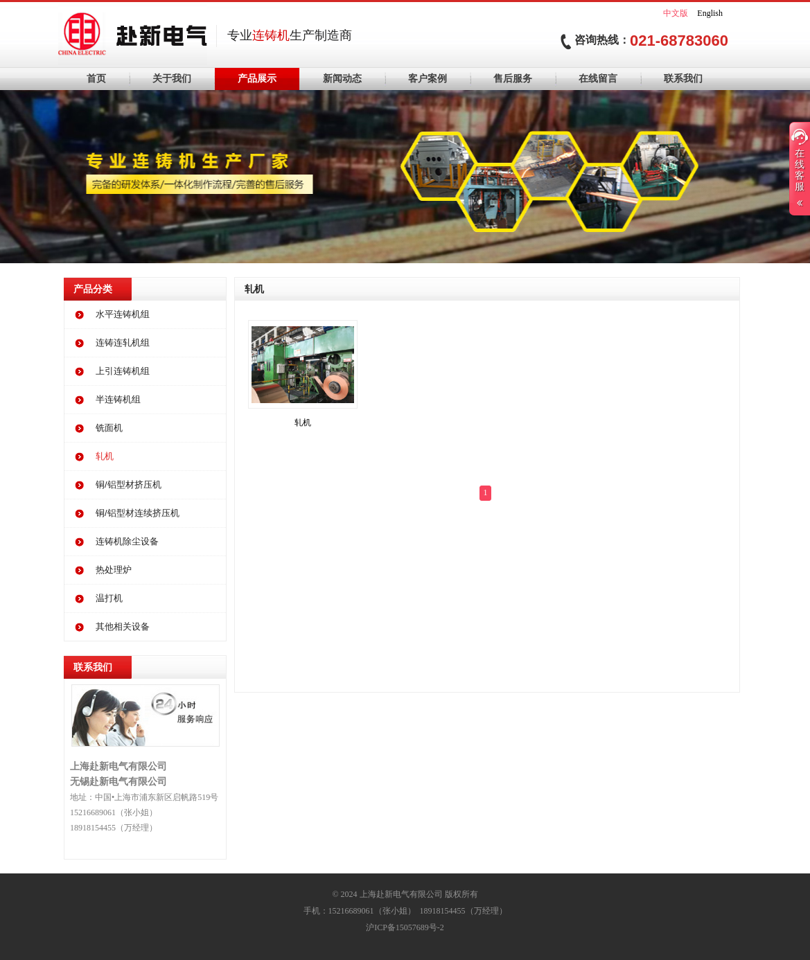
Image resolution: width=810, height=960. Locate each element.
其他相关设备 (123, 626)
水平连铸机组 (123, 314)
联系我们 (683, 78)
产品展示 (257, 78)
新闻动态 (342, 78)
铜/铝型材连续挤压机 (137, 513)
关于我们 (171, 78)
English (710, 13)
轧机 (105, 456)
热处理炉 (114, 570)
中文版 (675, 13)
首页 (96, 78)
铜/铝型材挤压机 (128, 484)
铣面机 (109, 428)
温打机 (109, 598)
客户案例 (427, 78)
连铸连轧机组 (123, 342)
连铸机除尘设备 (127, 541)
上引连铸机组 (123, 371)
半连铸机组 (118, 399)
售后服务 (512, 78)
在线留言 (598, 78)
